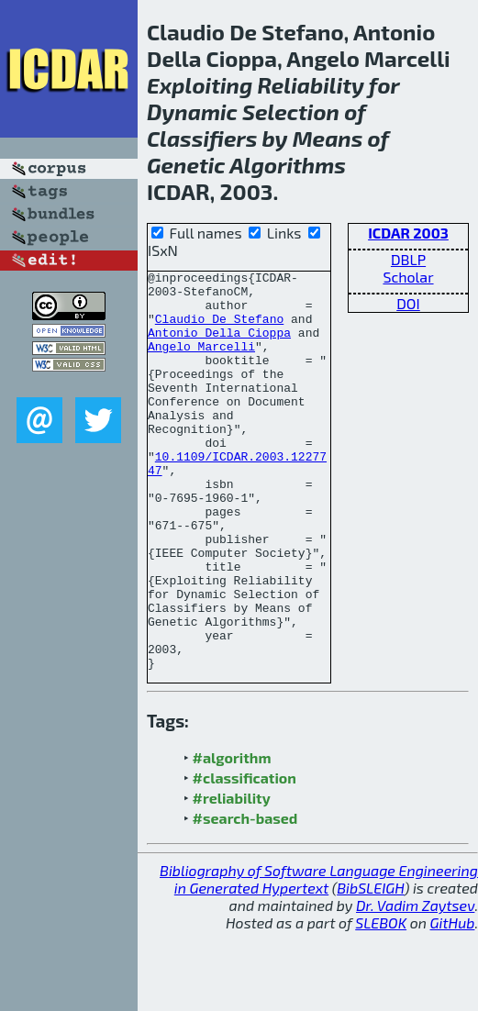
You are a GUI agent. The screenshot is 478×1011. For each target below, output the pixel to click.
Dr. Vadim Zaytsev (415, 985)
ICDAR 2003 (408, 232)
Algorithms (287, 164)
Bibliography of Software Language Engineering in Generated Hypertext (319, 958)
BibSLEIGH (370, 967)
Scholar (408, 276)
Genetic (186, 164)
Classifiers (202, 138)
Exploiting (199, 85)
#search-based (245, 897)
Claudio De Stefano (219, 329)
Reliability (310, 85)
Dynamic (192, 111)
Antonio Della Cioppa (219, 346)
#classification (244, 857)
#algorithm (232, 837)
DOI (408, 303)
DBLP (408, 259)
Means (328, 138)
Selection (290, 111)
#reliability (232, 877)
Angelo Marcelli (201, 362)
